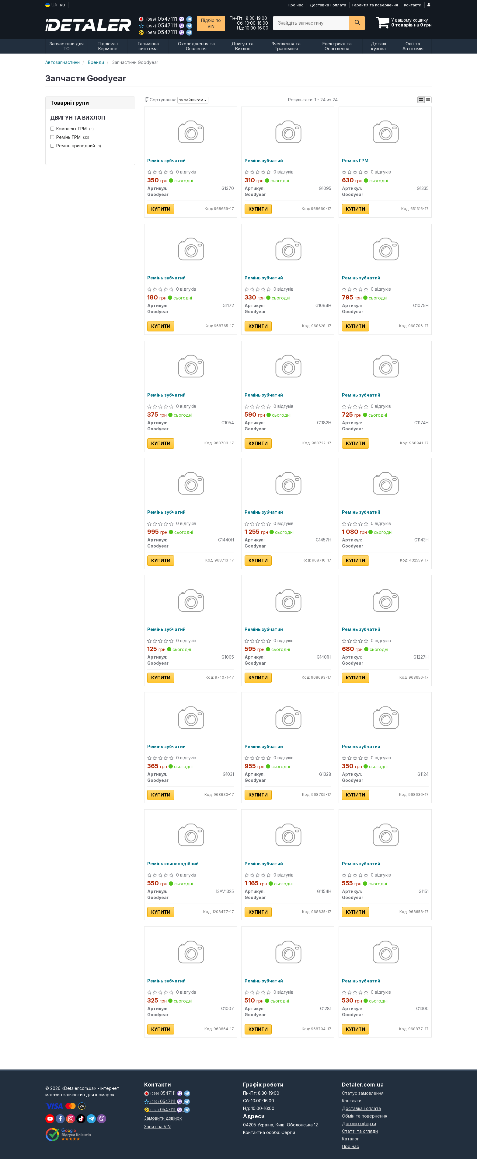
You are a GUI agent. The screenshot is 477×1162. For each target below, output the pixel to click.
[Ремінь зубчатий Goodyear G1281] (288, 955)
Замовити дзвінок (163, 1120)
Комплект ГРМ (72, 128)
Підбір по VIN (211, 23)
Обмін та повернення (364, 1118)
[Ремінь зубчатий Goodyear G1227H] (385, 602)
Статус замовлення (363, 1095)
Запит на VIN (157, 1129)
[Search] (357, 23)
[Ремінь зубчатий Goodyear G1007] (190, 955)
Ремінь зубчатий (167, 161)
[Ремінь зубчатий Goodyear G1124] (385, 720)
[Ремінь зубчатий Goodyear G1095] (288, 132)
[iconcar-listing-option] (428, 99)
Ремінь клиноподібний (173, 865)
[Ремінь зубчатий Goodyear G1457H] (288, 485)
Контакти (412, 4)
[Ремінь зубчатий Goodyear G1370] (190, 132)
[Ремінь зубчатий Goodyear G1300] (385, 955)
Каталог (350, 1141)
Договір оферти (359, 1126)
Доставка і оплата (328, 4)
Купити (161, 209)
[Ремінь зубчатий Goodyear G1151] (385, 837)
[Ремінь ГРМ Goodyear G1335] (385, 132)
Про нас (296, 4)
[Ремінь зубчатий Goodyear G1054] (190, 367)
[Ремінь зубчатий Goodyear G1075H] (385, 250)
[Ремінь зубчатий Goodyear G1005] (190, 602)
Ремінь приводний (75, 145)
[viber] (60, 1121)
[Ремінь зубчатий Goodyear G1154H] (288, 837)
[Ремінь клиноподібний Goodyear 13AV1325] (190, 837)
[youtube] (49, 1121)
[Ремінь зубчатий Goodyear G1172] (190, 250)
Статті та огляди (360, 1133)
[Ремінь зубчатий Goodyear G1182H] (288, 367)
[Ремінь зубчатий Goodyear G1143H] (385, 485)
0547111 (159, 19)
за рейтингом (193, 100)
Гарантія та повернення (375, 4)
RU (62, 4)
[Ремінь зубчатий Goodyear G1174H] (385, 367)
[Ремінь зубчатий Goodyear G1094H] (288, 250)
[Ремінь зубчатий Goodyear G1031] (190, 720)
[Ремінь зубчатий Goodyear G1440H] (190, 485)
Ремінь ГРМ (69, 137)
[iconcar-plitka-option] (421, 99)
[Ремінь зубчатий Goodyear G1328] (288, 720)
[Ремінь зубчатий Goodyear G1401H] (288, 602)
